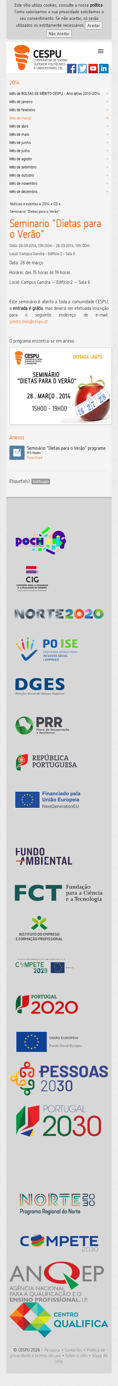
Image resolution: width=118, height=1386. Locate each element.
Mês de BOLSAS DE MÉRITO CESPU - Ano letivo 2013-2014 (54, 93)
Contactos (73, 1349)
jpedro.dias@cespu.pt (28, 321)
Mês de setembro (22, 166)
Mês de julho (19, 150)
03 (55, 203)
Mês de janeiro (20, 101)
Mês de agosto (20, 158)
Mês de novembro (23, 183)
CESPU (38, 57)
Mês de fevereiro (22, 109)
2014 (45, 203)
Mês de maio (19, 134)
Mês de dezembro (23, 191)
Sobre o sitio (76, 1355)
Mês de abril (18, 126)
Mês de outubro (21, 175)
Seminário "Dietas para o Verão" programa (68, 450)
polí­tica (96, 5)
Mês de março (20, 117)
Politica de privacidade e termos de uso (57, 1352)
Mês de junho (20, 142)
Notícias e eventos (24, 203)
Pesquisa (52, 1349)
